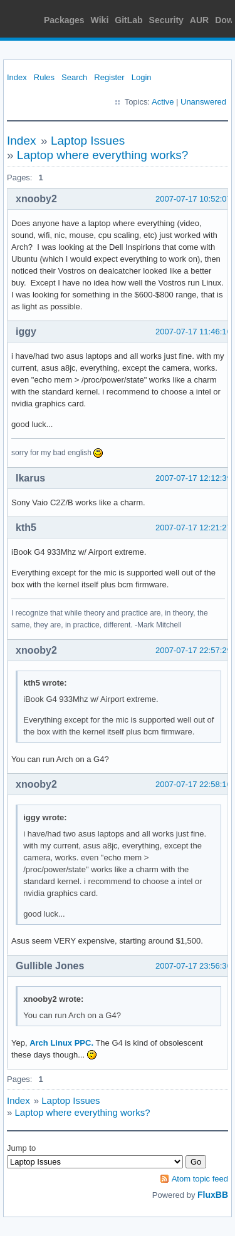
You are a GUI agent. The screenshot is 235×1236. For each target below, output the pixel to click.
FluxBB (212, 1195)
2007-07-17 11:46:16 (193, 331)
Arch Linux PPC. (61, 1043)
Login (142, 77)
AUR (199, 20)
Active (163, 101)
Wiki (100, 20)
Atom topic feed (200, 1178)
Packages (64, 20)
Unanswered (203, 101)
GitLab (128, 20)
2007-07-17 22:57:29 (193, 650)
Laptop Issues (88, 140)
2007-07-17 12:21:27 (193, 527)
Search (74, 77)
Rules (44, 77)
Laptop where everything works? (103, 155)
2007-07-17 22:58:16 (193, 784)
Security (166, 20)
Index (17, 77)
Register (109, 77)
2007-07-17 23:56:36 (193, 966)
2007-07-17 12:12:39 (193, 478)
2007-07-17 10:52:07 (193, 198)
